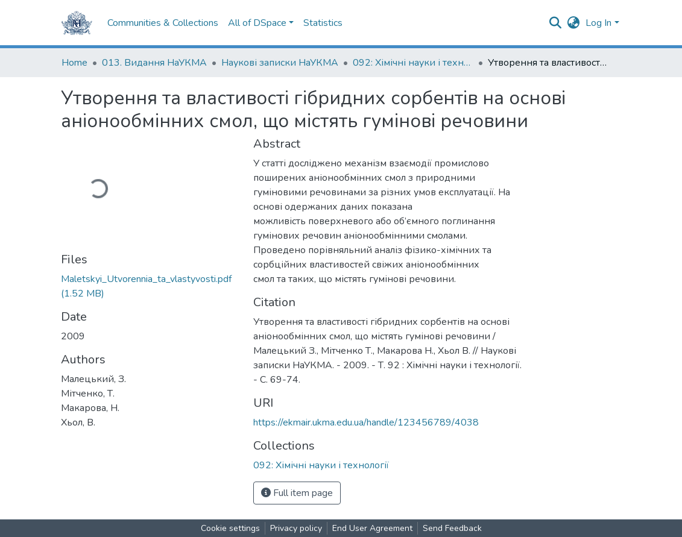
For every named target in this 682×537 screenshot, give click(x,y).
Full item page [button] (297, 493)
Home (74, 62)
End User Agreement (372, 528)
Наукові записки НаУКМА (279, 62)
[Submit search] (555, 23)
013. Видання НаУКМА (154, 62)
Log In (598, 23)
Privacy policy (296, 528)
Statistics (323, 23)
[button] (573, 23)
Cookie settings (230, 528)
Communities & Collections (162, 23)
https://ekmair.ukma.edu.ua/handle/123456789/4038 (366, 422)
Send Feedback (452, 528)
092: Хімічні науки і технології (413, 62)
